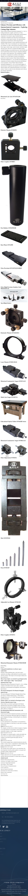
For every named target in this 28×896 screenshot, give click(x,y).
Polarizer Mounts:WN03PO (9, 130)
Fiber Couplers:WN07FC (8, 635)
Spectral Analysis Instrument (7, 769)
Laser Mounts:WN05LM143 (9, 362)
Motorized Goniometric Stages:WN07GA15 (13, 381)
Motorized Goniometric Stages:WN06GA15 (13, 440)
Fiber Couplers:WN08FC (8, 161)
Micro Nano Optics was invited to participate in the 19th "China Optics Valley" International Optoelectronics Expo (14, 680)
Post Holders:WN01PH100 (8, 228)
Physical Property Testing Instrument (8, 766)
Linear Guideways (4, 767)
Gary (6, 732)
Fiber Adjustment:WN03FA (9, 458)
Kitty (6, 720)
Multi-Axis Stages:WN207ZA (9, 397)
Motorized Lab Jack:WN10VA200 (10, 96)
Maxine (7, 753)
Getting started (4, 21)
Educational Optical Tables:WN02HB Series (13, 421)
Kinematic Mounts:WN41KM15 (10, 333)
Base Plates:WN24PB (7, 245)
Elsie (6, 740)
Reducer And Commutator (6, 772)
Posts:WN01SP (5, 568)
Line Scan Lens (4, 773)
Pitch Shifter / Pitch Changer (7, 764)
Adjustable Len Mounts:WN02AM (11, 602)
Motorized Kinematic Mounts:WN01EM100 (13, 663)
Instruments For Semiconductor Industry (9, 770)
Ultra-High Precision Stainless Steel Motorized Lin (11, 287)
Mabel (6, 726)
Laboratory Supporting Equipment (8, 762)
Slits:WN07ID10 (5, 538)
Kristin (7, 746)
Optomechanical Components (7, 23)
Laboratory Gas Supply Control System (9, 761)
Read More (3, 98)
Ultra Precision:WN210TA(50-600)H (11, 268)
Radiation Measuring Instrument (7, 759)
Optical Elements (4, 775)
